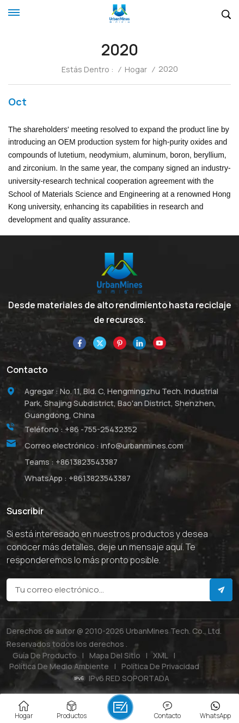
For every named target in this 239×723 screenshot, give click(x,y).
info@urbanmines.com (142, 445)
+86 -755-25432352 (101, 429)
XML (160, 655)
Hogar (136, 69)
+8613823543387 (87, 462)
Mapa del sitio (114, 655)
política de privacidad (160, 666)
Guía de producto (45, 655)
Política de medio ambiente (59, 666)
